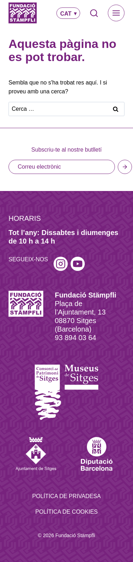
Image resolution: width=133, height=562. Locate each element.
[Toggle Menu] (116, 13)
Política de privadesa (66, 496)
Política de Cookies (66, 512)
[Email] (62, 167)
